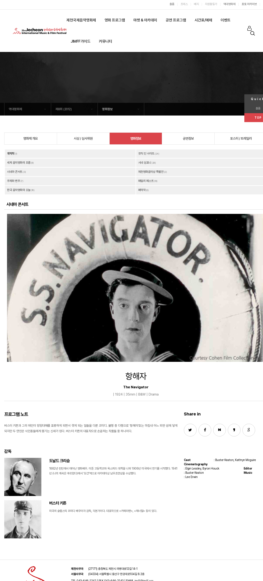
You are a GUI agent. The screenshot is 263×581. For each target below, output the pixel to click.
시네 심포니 (144, 162)
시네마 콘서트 (14, 171)
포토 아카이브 (249, 4)
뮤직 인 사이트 (146, 153)
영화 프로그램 (115, 20)
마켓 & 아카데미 (145, 20)
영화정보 (107, 109)
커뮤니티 (105, 41)
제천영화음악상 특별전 (151, 171)
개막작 (10, 153)
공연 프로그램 (176, 20)
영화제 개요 (30, 139)
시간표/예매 (203, 20)
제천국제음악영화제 (81, 20)
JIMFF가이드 (80, 41)
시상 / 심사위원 (83, 139)
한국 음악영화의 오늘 (19, 190)
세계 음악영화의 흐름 (19, 162)
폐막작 (142, 190)
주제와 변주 (13, 181)
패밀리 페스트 (146, 181)
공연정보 (188, 139)
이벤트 (226, 20)
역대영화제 (15, 109)
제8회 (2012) (63, 109)
